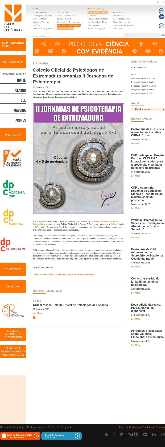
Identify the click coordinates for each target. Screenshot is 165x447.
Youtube (133, 434)
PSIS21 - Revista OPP (66, 16)
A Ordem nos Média (139, 68)
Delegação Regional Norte (142, 89)
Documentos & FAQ (121, 19)
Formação (117, 29)
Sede (133, 74)
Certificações (62, 12)
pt (158, 2)
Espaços (160, 427)
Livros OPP (92, 16)
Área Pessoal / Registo (97, 12)
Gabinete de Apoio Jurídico (124, 25)
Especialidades (94, 25)
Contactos (148, 427)
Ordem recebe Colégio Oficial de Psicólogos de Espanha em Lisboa (63, 274)
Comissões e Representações (69, 22)
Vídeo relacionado (34, 317)
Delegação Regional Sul (141, 93)
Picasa (145, 434)
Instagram (163, 434)
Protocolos (117, 12)
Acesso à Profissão (65, 29)
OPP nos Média (39, 19)
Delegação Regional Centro (143, 82)
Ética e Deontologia (121, 22)
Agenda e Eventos (41, 22)
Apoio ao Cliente (64, 19)
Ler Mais (37, 313)
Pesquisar (129, 35)
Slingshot (66, 427)
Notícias (36, 25)
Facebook (114, 434)
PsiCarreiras (118, 16)
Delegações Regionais (42, 16)
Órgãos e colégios (40, 12)
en (164, 2)
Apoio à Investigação (96, 29)
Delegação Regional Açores (143, 78)
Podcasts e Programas (42, 29)
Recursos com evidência (98, 19)
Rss (106, 434)
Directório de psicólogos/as (68, 25)
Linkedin (154, 434)
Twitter (121, 434)
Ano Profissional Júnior (97, 22)
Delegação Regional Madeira (143, 86)
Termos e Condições (130, 427)
